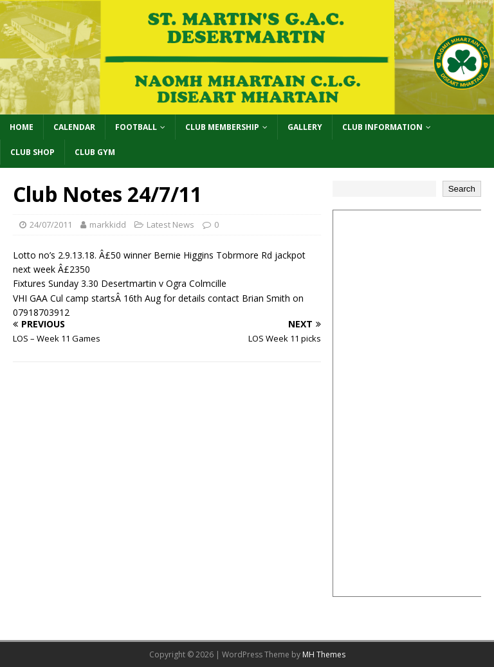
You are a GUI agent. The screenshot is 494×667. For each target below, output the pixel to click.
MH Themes (323, 654)
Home (21, 127)
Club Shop (32, 152)
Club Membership (222, 127)
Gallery (305, 127)
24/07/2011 (51, 224)
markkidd (107, 224)
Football (136, 127)
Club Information (382, 127)
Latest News (170, 224)
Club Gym (95, 152)
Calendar (74, 127)
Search (461, 189)
